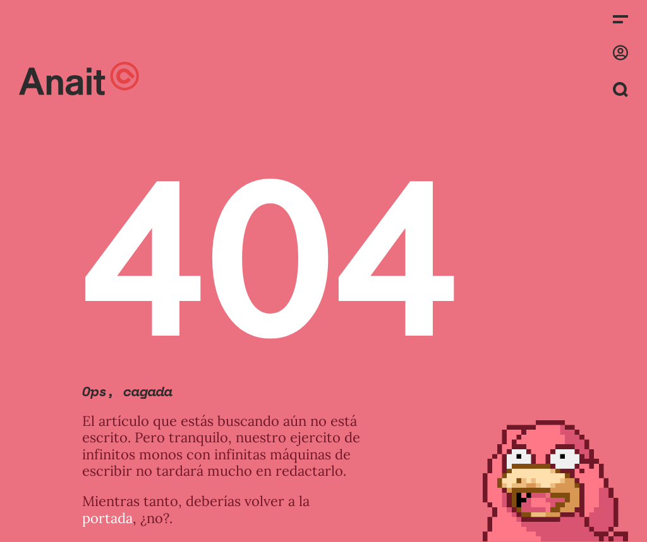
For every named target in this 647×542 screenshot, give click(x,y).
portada (107, 518)
